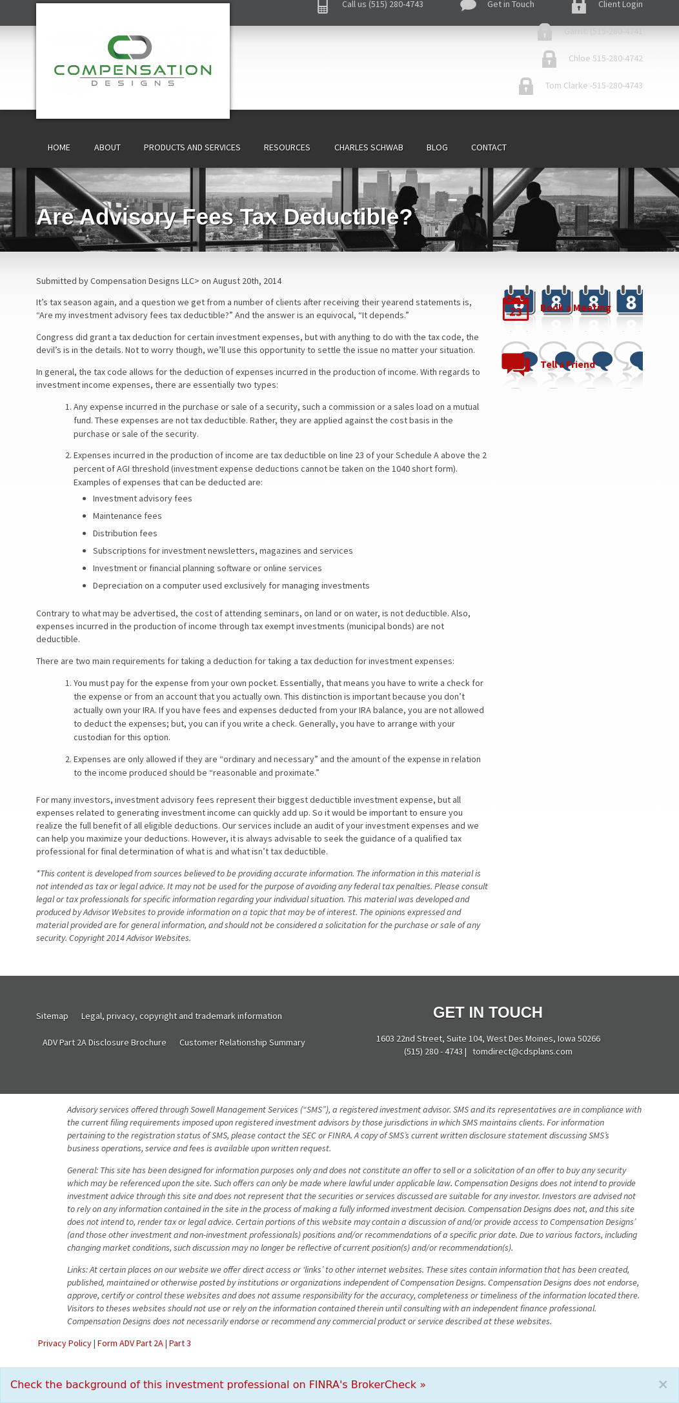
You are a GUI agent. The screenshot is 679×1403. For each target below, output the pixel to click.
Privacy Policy (65, 1343)
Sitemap (52, 1016)
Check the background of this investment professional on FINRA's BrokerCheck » (218, 1384)
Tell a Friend (567, 364)
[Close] (663, 1384)
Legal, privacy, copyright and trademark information (181, 1016)
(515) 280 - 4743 (433, 1051)
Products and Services (192, 147)
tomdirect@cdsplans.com (522, 1051)
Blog (437, 147)
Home (59, 147)
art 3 (182, 1343)
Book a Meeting (575, 307)
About (107, 147)
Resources (287, 147)
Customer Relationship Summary (242, 1042)
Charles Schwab (368, 147)
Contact (489, 147)
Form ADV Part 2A (130, 1343)
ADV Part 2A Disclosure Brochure (105, 1042)
